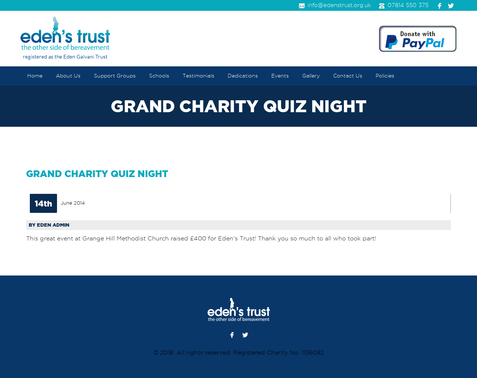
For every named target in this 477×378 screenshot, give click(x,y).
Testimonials (198, 76)
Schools (159, 76)
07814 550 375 (403, 6)
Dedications (243, 76)
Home (34, 76)
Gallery (311, 76)
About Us (68, 76)
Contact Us (347, 76)
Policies (385, 76)
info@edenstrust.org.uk (334, 6)
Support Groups (115, 76)
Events (280, 76)
